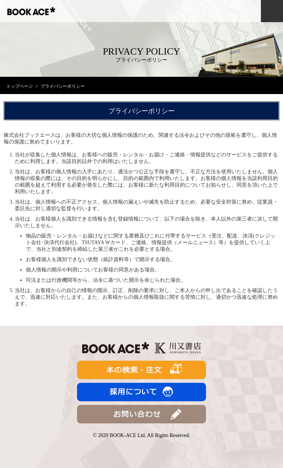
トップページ (19, 86)
